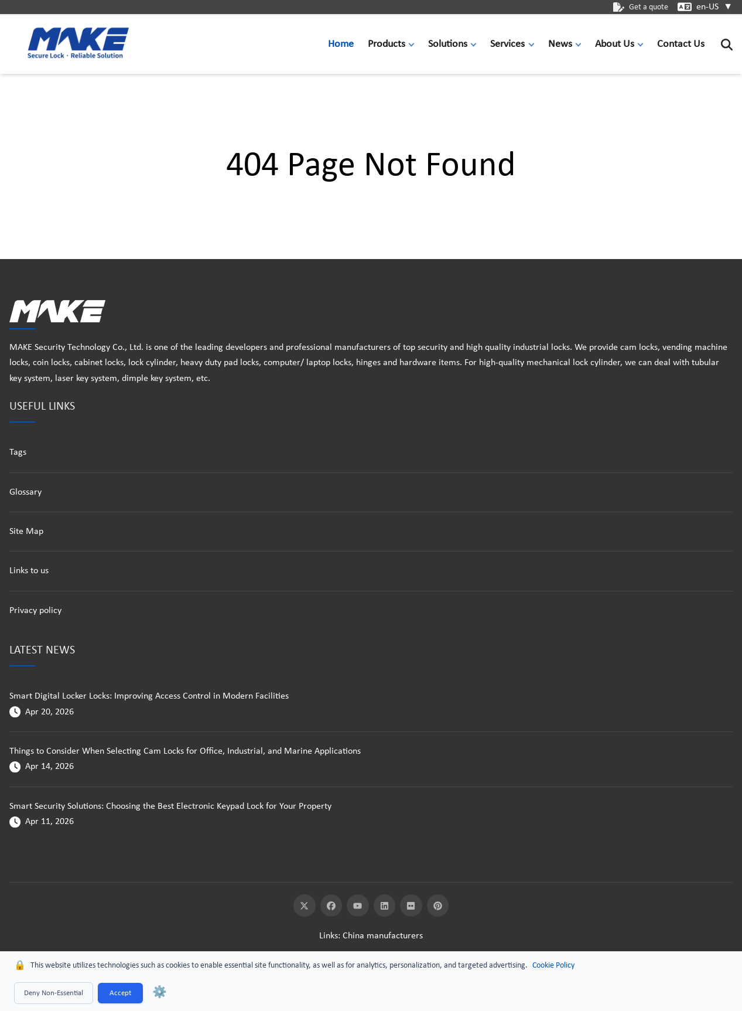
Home (341, 44)
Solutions (447, 44)
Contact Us (681, 44)
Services (507, 44)
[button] (414, 44)
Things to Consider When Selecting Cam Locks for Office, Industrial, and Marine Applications (185, 751)
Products (386, 44)
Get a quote (640, 7)
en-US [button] (714, 7)
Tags (17, 452)
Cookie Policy (553, 965)
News (560, 44)
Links (328, 936)
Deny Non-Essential (53, 993)
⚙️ (159, 993)
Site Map (26, 531)
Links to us (29, 571)
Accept (120, 993)
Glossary (25, 492)
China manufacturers (383, 936)
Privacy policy (35, 610)
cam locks (639, 347)
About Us (614, 44)
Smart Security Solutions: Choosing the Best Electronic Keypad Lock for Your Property (170, 806)
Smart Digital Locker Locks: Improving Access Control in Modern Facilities (149, 696)
